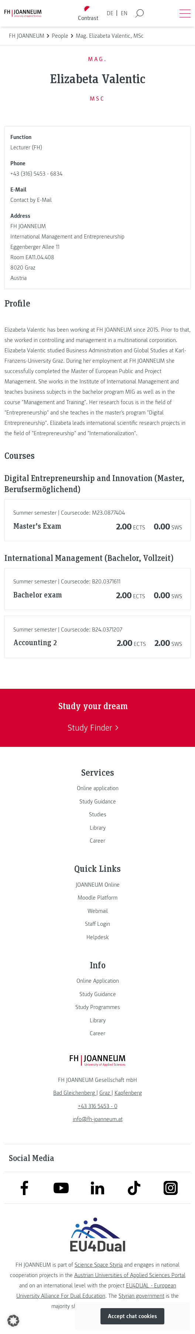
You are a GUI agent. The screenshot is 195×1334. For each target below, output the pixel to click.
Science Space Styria (99, 1265)
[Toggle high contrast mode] (88, 13)
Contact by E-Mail (31, 200)
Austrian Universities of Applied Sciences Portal (129, 1275)
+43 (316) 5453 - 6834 (36, 173)
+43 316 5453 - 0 (97, 1106)
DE (110, 13)
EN (124, 13)
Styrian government (141, 1296)
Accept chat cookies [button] (132, 1316)
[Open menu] (185, 13)
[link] (97, 788)
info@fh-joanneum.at (98, 1119)
